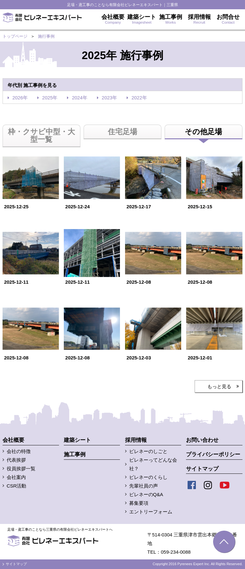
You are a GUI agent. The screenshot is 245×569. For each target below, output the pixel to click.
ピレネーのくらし (148, 477)
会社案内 (16, 477)
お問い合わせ (202, 440)
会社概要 (13, 440)
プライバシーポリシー (213, 454)
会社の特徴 (19, 451)
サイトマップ (202, 469)
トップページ (15, 36)
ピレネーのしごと (148, 451)
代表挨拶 (16, 460)
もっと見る (219, 386)
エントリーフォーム (150, 511)
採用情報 (136, 440)
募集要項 (138, 503)
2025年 (49, 97)
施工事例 (74, 454)
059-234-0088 (175, 552)
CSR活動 (16, 485)
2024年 (79, 97)
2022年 (139, 97)
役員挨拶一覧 (21, 468)
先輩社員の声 (143, 485)
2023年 (109, 97)
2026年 (20, 97)
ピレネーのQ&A (146, 494)
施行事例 (46, 36)
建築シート (77, 440)
